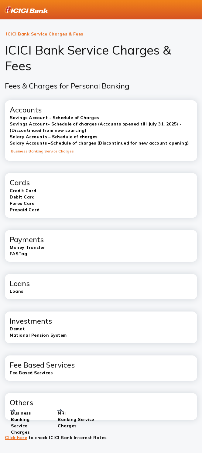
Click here (16, 437)
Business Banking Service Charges (42, 151)
